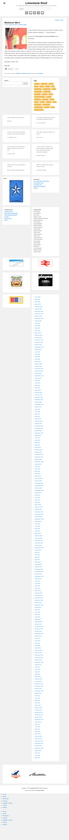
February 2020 (38, 478)
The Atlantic (45, 99)
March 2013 (38, 676)
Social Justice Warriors (39, 96)
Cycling (5, 801)
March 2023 (38, 390)
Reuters (51, 83)
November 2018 (39, 514)
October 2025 (38, 316)
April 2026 (37, 301)
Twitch (54, 88)
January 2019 (38, 509)
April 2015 (37, 617)
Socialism (47, 107)
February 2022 (38, 421)
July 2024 (37, 352)
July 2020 (37, 466)
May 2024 (37, 356)
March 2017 (38, 562)
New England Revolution (10, 215)
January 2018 (38, 538)
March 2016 (38, 590)
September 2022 (39, 404)
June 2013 (37, 669)
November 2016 (39, 571)
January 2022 (38, 423)
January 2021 (38, 452)
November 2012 (39, 686)
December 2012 (39, 683)
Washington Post (38, 107)
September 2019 (39, 490)
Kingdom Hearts (7, 803)
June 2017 (37, 554)
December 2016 (39, 569)
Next (62, 20)
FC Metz (6, 216)
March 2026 (38, 304)
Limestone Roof (36, 3)
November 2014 (39, 629)
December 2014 (39, 626)
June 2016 (37, 583)
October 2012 (38, 688)
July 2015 (37, 609)
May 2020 (37, 471)
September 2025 (39, 318)
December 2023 (39, 368)
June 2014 (37, 640)
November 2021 (39, 428)
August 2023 (38, 378)
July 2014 (37, 638)
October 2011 (38, 717)
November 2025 (39, 313)
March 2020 (38, 476)
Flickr (38, 12)
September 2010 (39, 748)
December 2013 (39, 655)
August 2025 (38, 321)
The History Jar (38, 184)
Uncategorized (47, 88)
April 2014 (37, 645)
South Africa (44, 83)
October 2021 (38, 430)
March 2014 (38, 648)
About (4, 796)
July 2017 (37, 552)
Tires (55, 101)
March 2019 (38, 504)
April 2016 (37, 588)
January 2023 (38, 395)
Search (6, 80)
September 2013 (39, 662)
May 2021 (37, 442)
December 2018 (39, 512)
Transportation (46, 104)
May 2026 (37, 299)
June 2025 (37, 325)
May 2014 (37, 643)
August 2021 (38, 435)
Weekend (18, 73)
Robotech (45, 94)
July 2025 (37, 323)
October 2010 (38, 745)
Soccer (52, 99)
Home (4, 794)
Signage (49, 96)
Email (42, 12)
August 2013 (38, 664)
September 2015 (39, 605)
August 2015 (38, 607)
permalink (40, 73)
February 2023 (38, 392)
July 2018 (37, 523)
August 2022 (38, 406)
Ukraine (42, 101)
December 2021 (39, 426)
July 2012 (37, 695)
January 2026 (38, 309)
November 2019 (39, 485)
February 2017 (38, 564)
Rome (51, 94)
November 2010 (39, 743)
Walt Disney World (39, 109)
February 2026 (38, 306)
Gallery (5, 807)
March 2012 (38, 705)
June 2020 (37, 469)
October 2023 (38, 373)
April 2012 (37, 703)
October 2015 (38, 602)
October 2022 (38, 402)
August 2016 (38, 578)
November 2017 (39, 543)
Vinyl (53, 107)
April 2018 (37, 531)
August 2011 (38, 722)
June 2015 (37, 612)
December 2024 (39, 340)
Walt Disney (37, 99)
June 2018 (37, 526)
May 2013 (37, 672)
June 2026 (37, 297)
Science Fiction (38, 91)
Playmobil (6, 798)
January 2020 (38, 480)
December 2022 (39, 397)
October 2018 (38, 516)
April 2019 (37, 502)
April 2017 (37, 559)
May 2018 (37, 528)
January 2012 (38, 710)
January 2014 (38, 652)
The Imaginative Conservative (41, 181)
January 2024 (38, 366)
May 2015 (37, 614)
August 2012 (38, 693)
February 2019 (38, 507)
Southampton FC (8, 211)
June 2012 (37, 698)
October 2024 (38, 344)
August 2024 (38, 349)
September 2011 (39, 719)
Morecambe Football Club (11, 213)
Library (5, 805)
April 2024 (37, 359)
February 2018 (38, 535)
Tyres (36, 86)
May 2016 (37, 585)
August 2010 (38, 750)
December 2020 (39, 454)
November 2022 (39, 399)
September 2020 (39, 461)
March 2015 (38, 619)
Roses (36, 101)
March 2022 (38, 418)
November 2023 (39, 371)
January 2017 (38, 566)
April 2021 (37, 445)
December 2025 (39, 311)
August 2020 (38, 464)
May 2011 (37, 729)
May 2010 (37, 757)
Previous (57, 20)
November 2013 (39, 657)
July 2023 (37, 380)
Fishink (35, 188)
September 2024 (39, 347)
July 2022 (37, 409)
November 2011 (39, 714)
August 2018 (38, 521)
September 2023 (39, 375)
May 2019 (37, 500)
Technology (37, 94)
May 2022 (37, 414)
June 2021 (37, 440)
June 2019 (37, 497)
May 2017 (37, 557)
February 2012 (38, 707)
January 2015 (38, 624)
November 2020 (39, 457)
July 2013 (37, 667)
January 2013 (38, 681)
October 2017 (38, 545)
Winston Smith (23, 24)
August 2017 (38, 550)
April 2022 (37, 416)
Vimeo (34, 12)
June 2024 (37, 354)
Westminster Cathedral (39, 186)
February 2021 (38, 449)
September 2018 (39, 519)
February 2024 (38, 364)
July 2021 (37, 438)
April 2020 (37, 473)
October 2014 (38, 631)
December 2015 (39, 598)
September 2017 (39, 547)
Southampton (47, 91)
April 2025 (37, 330)
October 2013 (38, 660)
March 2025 (38, 333)
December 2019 (39, 483)
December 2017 (39, 540)
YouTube (30, 12)
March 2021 (38, 447)
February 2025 (38, 335)
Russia (41, 86)
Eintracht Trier (8, 218)
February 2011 (38, 736)
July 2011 (37, 724)
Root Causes (38, 104)
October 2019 (38, 488)
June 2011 (37, 726)
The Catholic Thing (38, 183)
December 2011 (39, 712)
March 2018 (38, 533)
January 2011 (38, 738)
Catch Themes (40, 790)
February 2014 (38, 650)
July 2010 (37, 753)
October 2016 (38, 574)
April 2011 (37, 731)
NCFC (6, 220)
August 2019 (38, 492)
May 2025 (37, 328)
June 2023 (37, 383)
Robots (47, 86)
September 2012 (39, 691)
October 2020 (38, 459)
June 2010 (37, 755)
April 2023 (37, 387)
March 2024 (38, 361)
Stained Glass (38, 88)
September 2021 (39, 433)
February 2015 (38, 621)
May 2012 (37, 700)
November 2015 (39, 600)
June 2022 (37, 411)
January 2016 (38, 595)
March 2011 (38, 734)
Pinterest (26, 12)
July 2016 (37, 581)
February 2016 (38, 593)
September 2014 (39, 633)
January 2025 (38, 337)
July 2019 (37, 495)
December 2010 (39, 741)
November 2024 (39, 342)
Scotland (37, 83)
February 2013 (38, 679)
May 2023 (37, 385)
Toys (53, 86)
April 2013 (37, 674)
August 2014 (38, 636)
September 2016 (39, 576)
